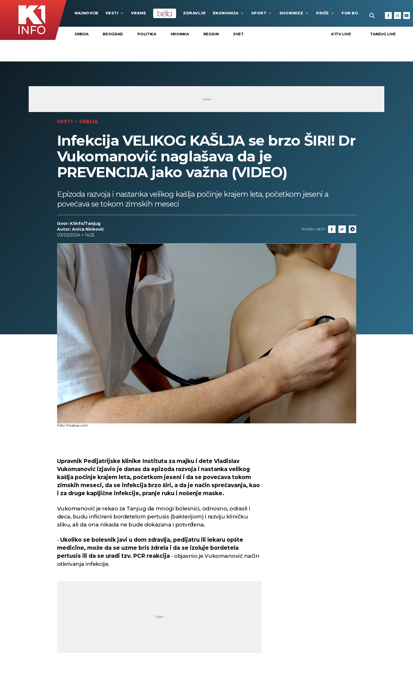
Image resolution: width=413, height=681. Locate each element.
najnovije (87, 13)
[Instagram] (397, 15)
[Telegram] (352, 229)
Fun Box (354, 13)
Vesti (115, 13)
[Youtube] (406, 15)
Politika (146, 34)
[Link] (342, 229)
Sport (261, 13)
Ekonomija (228, 13)
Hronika (180, 34)
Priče (325, 13)
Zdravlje (194, 13)
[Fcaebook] (332, 229)
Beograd (113, 34)
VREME (138, 13)
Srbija (81, 34)
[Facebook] (388, 15)
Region (211, 34)
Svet (238, 34)
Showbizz (294, 13)
